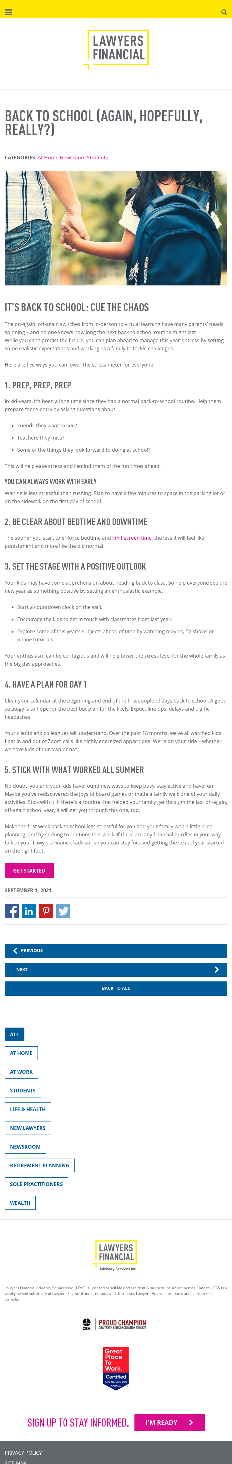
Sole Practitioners (34, 1185)
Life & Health (25, 1110)
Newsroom (73, 157)
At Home (48, 157)
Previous (32, 950)
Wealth (17, 1204)
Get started (29, 870)
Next (22, 969)
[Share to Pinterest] (46, 911)
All (12, 1035)
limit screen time (132, 537)
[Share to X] (63, 911)
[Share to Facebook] (12, 911)
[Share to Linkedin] (29, 911)
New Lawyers (25, 1129)
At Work (19, 1073)
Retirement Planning (37, 1166)
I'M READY (161, 1422)
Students (97, 157)
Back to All (116, 988)
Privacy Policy (23, 1452)
